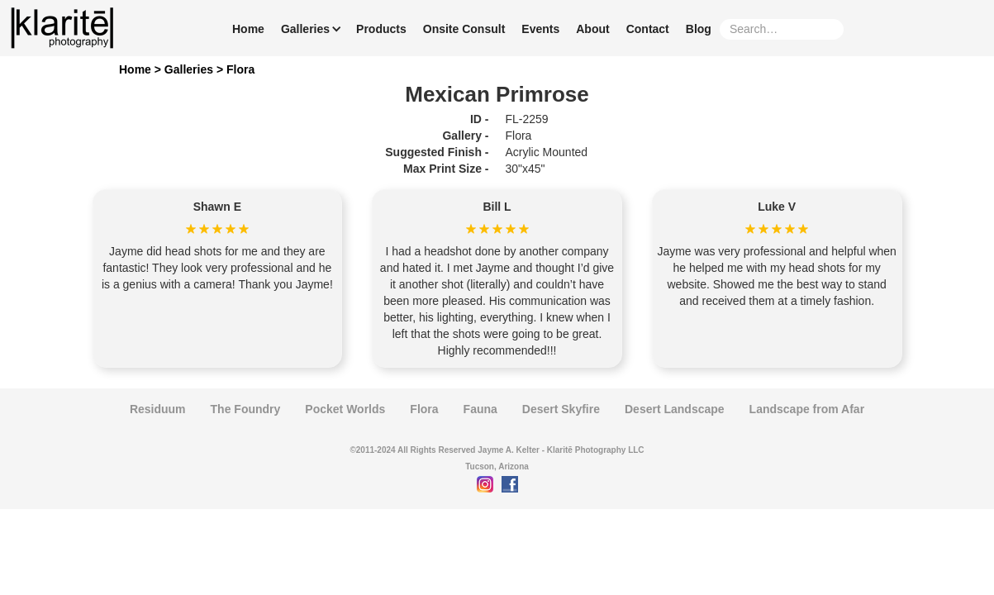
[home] (62, 28)
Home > (141, 69)
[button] (307, 29)
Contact (647, 29)
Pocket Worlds (345, 409)
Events (540, 29)
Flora (240, 69)
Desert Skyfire (561, 409)
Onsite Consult (464, 29)
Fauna (480, 409)
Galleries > (195, 69)
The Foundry (246, 409)
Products (381, 29)
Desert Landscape (675, 409)
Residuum (158, 409)
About (592, 29)
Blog (698, 29)
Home (248, 29)
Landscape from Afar (807, 409)
